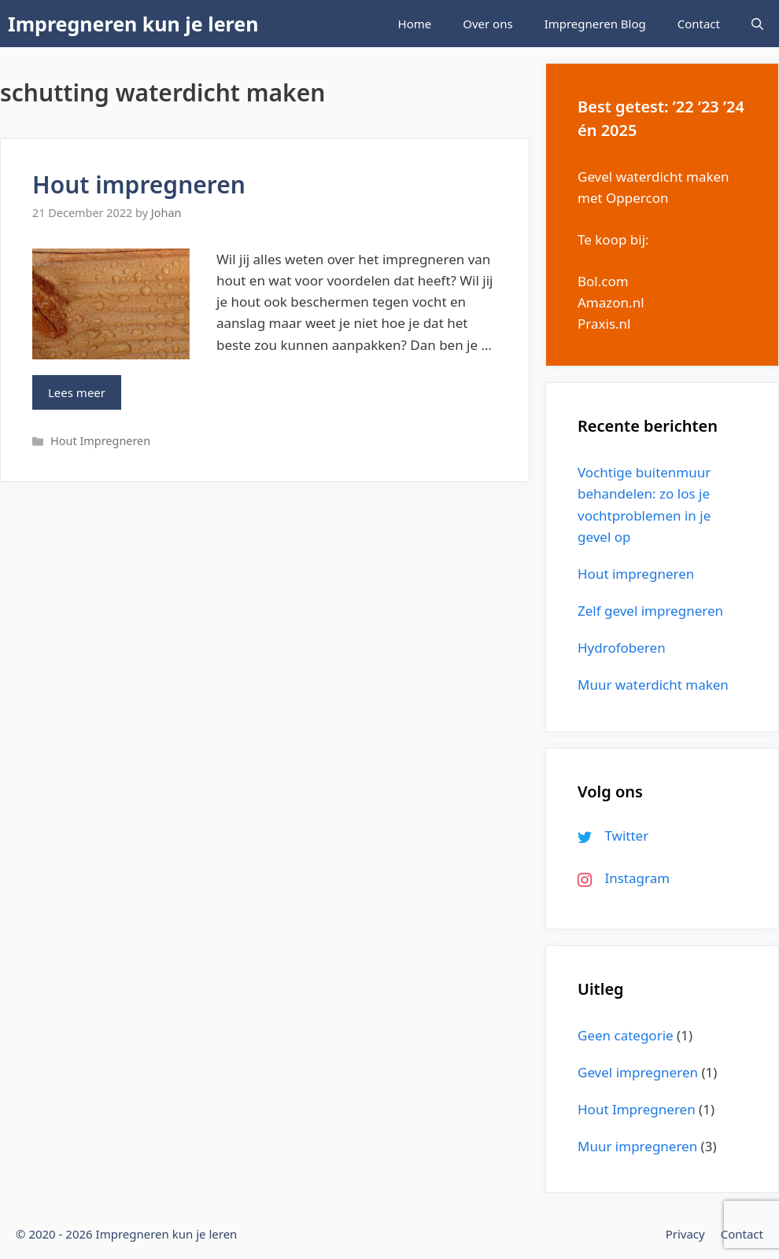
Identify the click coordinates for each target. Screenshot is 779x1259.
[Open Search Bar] (757, 23)
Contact (698, 23)
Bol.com (603, 281)
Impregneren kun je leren (133, 23)
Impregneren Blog (595, 23)
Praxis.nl (604, 324)
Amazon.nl (611, 302)
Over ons (487, 23)
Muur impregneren (637, 1146)
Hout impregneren (139, 184)
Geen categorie (626, 1035)
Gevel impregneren (638, 1072)
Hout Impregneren (100, 440)
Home (415, 23)
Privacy (685, 1234)
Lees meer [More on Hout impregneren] (76, 392)
